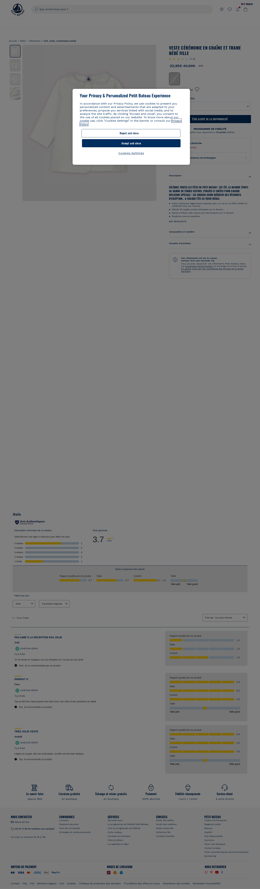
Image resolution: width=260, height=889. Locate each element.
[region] (131, 122)
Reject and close (102, 133)
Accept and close (158, 133)
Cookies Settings (131, 143)
